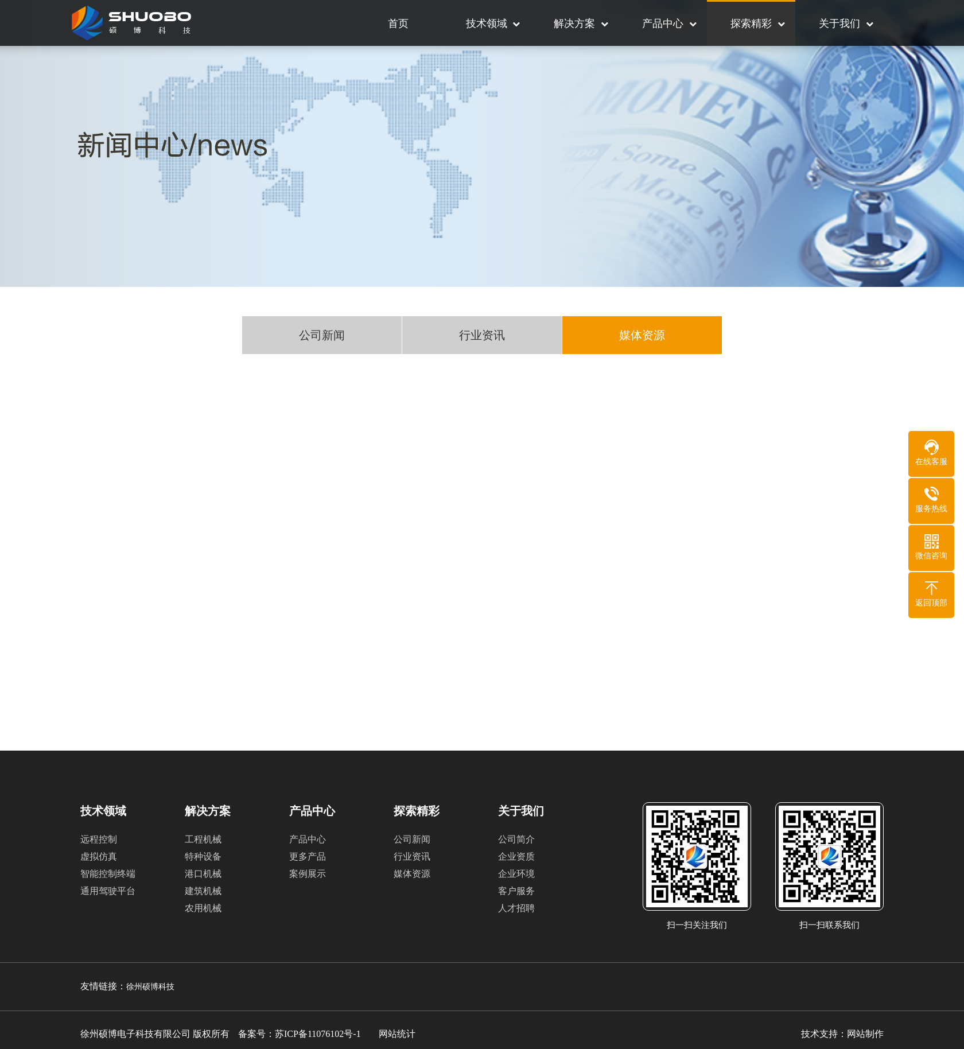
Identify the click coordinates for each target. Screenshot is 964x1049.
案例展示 (307, 874)
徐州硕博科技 (150, 986)
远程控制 (98, 839)
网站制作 (865, 1034)
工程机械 (203, 839)
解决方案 (574, 23)
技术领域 (486, 23)
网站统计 (397, 1034)
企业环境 (516, 874)
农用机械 (203, 908)
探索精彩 (751, 23)
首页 (398, 23)
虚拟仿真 (98, 856)
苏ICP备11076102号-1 (318, 1034)
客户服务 (516, 891)
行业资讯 (482, 336)
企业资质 (516, 856)
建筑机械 (203, 891)
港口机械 (203, 874)
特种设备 (203, 856)
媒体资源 (642, 336)
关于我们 (839, 23)
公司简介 (516, 839)
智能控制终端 (107, 874)
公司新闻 (322, 336)
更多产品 (307, 856)
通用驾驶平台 (107, 891)
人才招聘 (516, 908)
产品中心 (662, 23)
